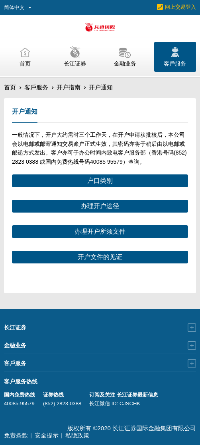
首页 (10, 87)
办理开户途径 (100, 206)
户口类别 (100, 180)
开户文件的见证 (100, 256)
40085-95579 (19, 403)
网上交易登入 (180, 7)
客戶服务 (36, 87)
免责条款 (16, 435)
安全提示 (47, 435)
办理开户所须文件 (100, 231)
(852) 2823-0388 (62, 403)
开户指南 (68, 87)
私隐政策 (77, 435)
